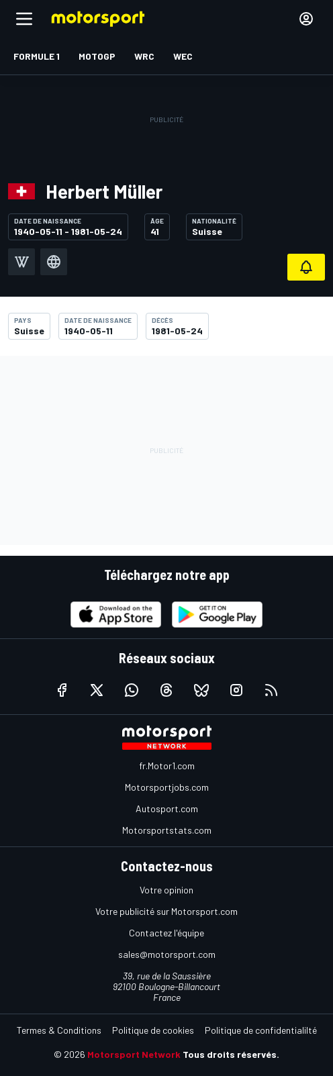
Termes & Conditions (59, 1030)
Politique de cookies (153, 1030)
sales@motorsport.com (167, 954)
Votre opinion (166, 889)
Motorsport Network (134, 1054)
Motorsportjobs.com (167, 787)
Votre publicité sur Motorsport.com (166, 911)
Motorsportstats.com (166, 830)
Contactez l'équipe (166, 932)
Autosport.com (167, 808)
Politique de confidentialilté (261, 1030)
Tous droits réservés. (231, 1054)
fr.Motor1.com (167, 765)
